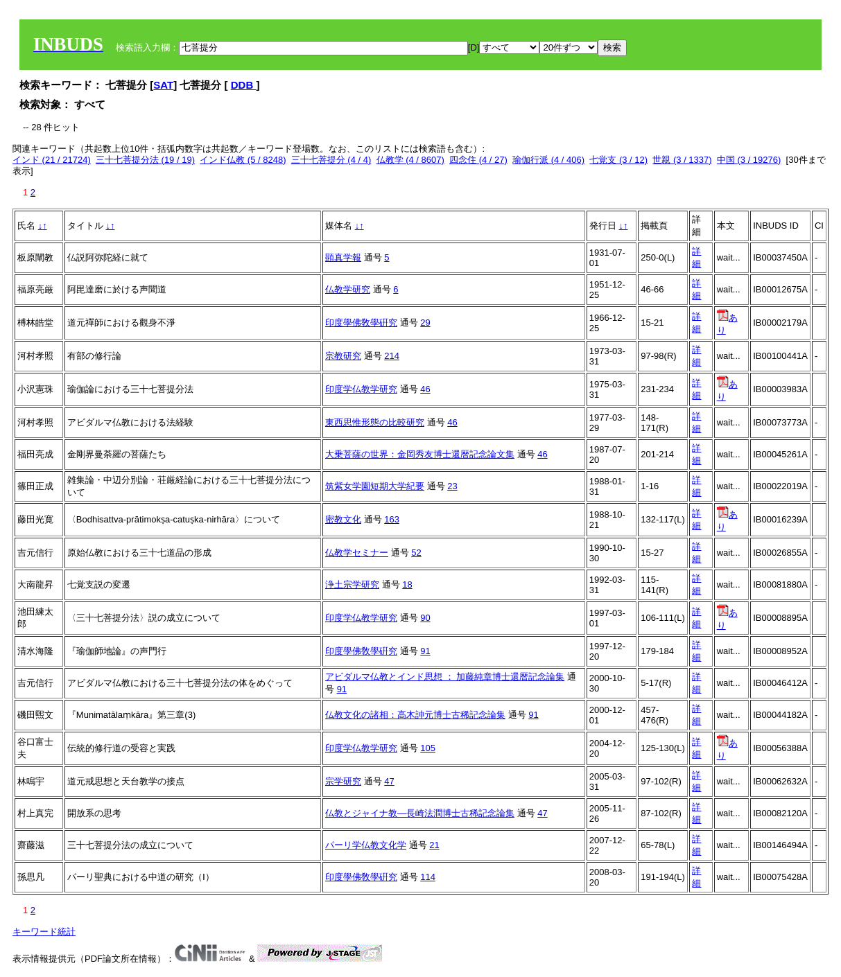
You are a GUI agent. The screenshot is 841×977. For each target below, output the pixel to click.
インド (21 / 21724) (51, 160)
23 (452, 486)
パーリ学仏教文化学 (365, 845)
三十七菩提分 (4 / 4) (331, 160)
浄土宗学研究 (352, 584)
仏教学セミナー (356, 552)
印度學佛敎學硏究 (361, 322)
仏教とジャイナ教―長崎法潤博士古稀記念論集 (419, 813)
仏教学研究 (347, 289)
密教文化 (343, 519)
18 (407, 584)
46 (425, 389)
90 (425, 618)
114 (427, 877)
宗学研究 (343, 781)
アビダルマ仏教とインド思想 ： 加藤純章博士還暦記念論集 (444, 676)
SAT (163, 85)
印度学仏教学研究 (361, 389)
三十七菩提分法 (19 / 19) (145, 160)
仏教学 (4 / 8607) (410, 160)
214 (391, 356)
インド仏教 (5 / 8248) (243, 160)
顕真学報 (343, 257)
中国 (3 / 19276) (749, 160)
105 (427, 748)
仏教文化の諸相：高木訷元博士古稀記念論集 (415, 715)
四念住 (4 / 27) (478, 160)
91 (425, 651)
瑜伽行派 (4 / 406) (548, 160)
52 (416, 552)
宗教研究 (343, 356)
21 (434, 845)
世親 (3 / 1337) (681, 160)
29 (425, 322)
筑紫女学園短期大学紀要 (374, 486)
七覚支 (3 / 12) (618, 160)
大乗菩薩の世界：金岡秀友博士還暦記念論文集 (419, 454)
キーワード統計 (44, 931)
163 (391, 519)
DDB (244, 85)
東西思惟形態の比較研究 (374, 422)
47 (389, 781)
